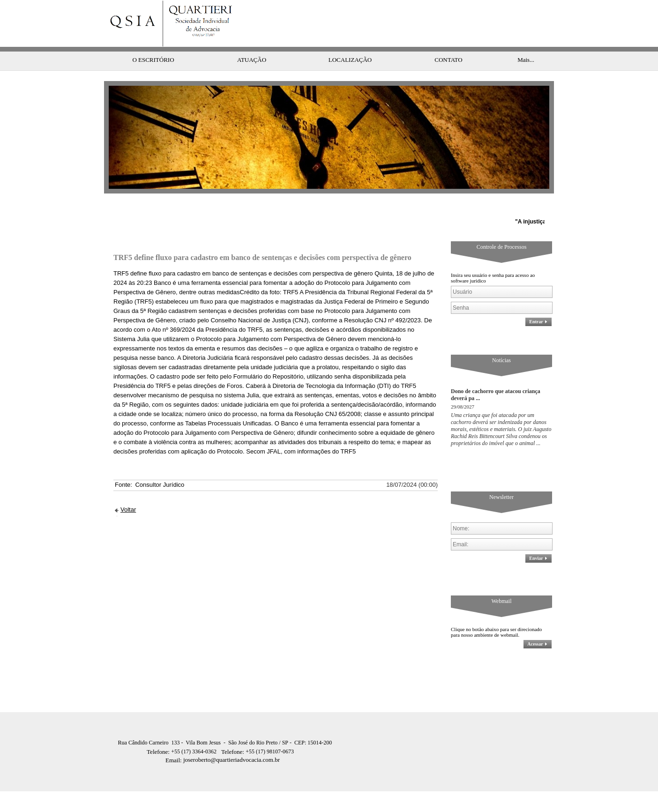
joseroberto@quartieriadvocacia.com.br (222, 740)
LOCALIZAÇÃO (350, 41)
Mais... (525, 41)
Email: (174, 741)
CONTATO (448, 41)
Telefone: (159, 732)
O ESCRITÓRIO (153, 41)
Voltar (128, 490)
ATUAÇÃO (251, 41)
